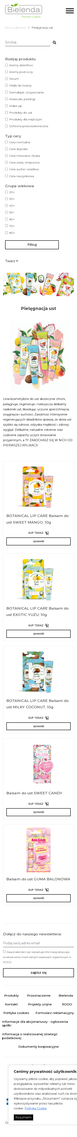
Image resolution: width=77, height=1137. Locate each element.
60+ (12, 219)
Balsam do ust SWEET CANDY (34, 793)
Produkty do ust (20, 112)
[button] (11, 261)
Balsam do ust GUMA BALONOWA (38, 879)
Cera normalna (19, 142)
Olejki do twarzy (20, 85)
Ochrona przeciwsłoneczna (28, 126)
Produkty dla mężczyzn (25, 119)
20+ (12, 192)
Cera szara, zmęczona (24, 162)
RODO (7, 962)
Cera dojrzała (18, 149)
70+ (12, 226)
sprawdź (38, 541)
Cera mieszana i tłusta (24, 156)
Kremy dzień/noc (21, 65)
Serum (14, 79)
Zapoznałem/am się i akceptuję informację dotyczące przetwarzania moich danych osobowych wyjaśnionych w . (37, 957)
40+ (12, 205)
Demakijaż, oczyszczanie (26, 92)
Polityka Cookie (36, 1108)
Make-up (15, 106)
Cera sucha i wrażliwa (24, 169)
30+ (12, 199)
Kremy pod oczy (21, 72)
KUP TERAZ (38, 533)
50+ (12, 212)
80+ (12, 233)
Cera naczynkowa (21, 176)
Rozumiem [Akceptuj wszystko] (23, 1117)
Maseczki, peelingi (22, 99)
